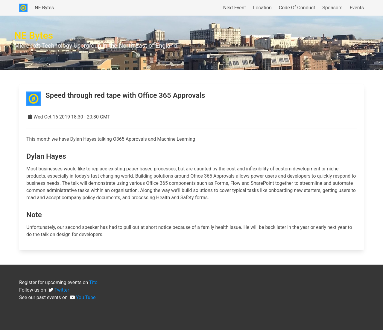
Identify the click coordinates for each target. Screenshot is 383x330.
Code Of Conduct (297, 7)
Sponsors (332, 7)
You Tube (86, 297)
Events (357, 7)
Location (262, 7)
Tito (93, 282)
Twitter (61, 290)
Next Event (234, 7)
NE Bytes (44, 7)
